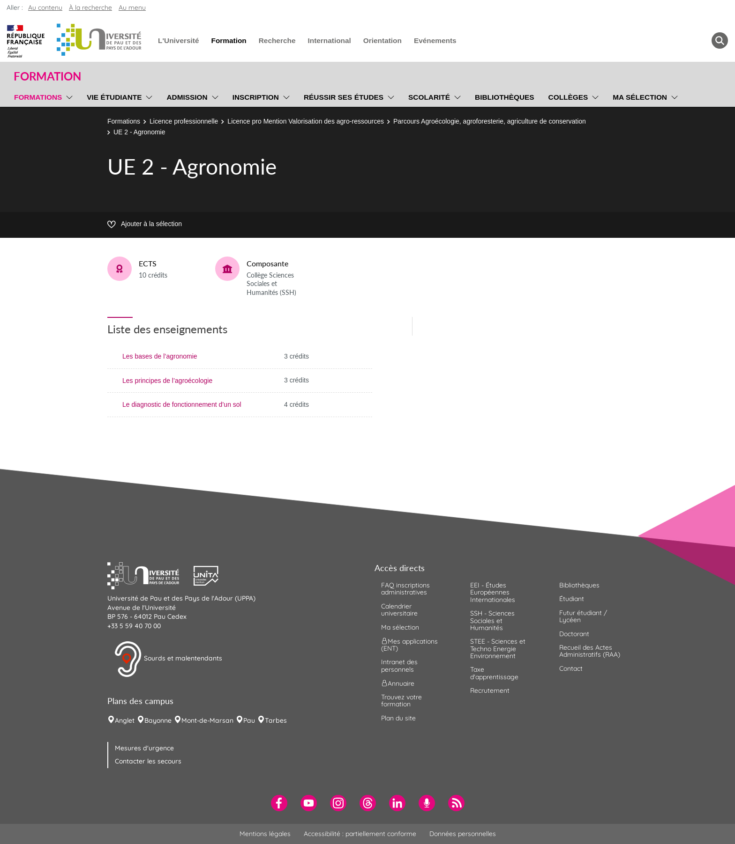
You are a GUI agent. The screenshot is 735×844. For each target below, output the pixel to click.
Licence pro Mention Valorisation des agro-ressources (305, 121)
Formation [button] (47, 76)
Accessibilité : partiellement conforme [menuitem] (360, 833)
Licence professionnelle (184, 121)
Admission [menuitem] (186, 97)
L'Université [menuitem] (178, 40)
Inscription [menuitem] (255, 97)
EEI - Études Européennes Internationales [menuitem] (492, 592)
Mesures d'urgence (144, 748)
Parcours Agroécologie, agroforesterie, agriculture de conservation (489, 121)
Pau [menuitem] (249, 720)
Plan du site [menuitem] (398, 718)
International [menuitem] (329, 40)
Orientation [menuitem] (382, 40)
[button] (150, 574)
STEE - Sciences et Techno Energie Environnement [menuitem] (497, 648)
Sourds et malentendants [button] (168, 659)
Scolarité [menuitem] (429, 97)
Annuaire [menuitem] (397, 683)
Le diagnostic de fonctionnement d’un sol (181, 404)
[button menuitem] (720, 40)
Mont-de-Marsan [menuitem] (207, 720)
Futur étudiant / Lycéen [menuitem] (583, 616)
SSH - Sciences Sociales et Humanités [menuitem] (492, 620)
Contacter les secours (148, 761)
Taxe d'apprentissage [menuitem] (494, 673)
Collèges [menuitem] (568, 97)
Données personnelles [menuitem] (462, 833)
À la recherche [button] (90, 7)
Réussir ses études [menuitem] (343, 97)
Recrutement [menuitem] (490, 690)
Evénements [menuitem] (435, 40)
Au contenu (45, 7)
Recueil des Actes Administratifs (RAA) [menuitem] (589, 651)
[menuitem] (279, 803)
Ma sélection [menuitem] (640, 97)
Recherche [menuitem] (277, 40)
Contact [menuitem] (571, 668)
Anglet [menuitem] (125, 720)
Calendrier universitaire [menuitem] (399, 609)
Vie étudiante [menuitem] (114, 97)
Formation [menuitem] (228, 40)
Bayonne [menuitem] (158, 720)
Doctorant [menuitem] (574, 634)
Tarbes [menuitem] (276, 720)
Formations (123, 121)
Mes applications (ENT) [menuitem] (409, 645)
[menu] (67, 96)
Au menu (132, 7)
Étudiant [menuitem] (571, 598)
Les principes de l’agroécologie (167, 380)
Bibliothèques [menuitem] (504, 97)
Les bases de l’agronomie (159, 356)
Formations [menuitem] (38, 97)
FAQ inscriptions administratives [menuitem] (405, 588)
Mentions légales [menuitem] (265, 833)
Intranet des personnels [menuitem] (399, 665)
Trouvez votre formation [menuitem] (401, 700)
